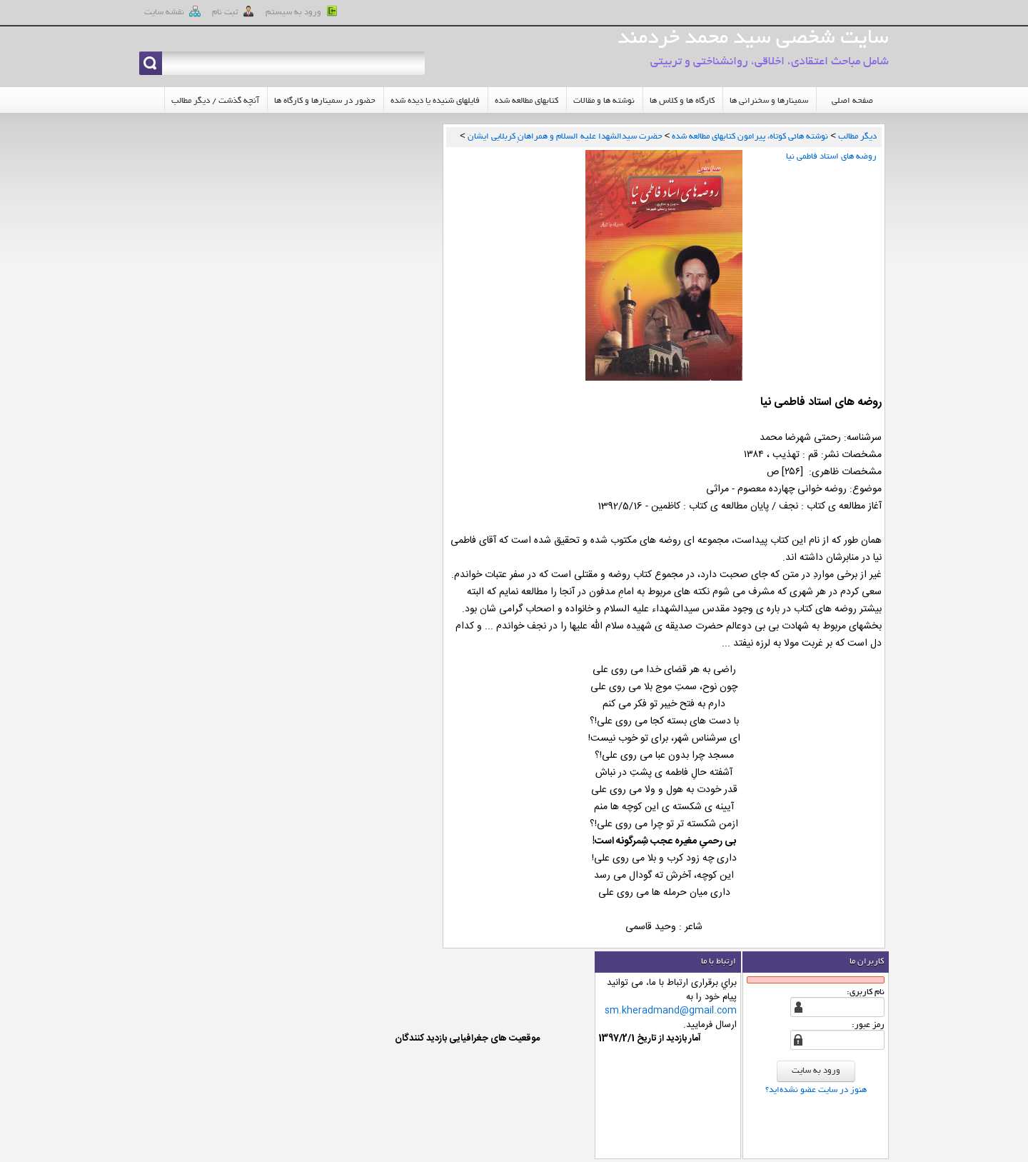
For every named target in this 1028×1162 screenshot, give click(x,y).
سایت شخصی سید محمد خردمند (753, 39)
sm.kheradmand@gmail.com (671, 1010)
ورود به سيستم (302, 11)
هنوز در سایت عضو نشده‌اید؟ (816, 1090)
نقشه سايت (172, 11)
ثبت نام (233, 11)
